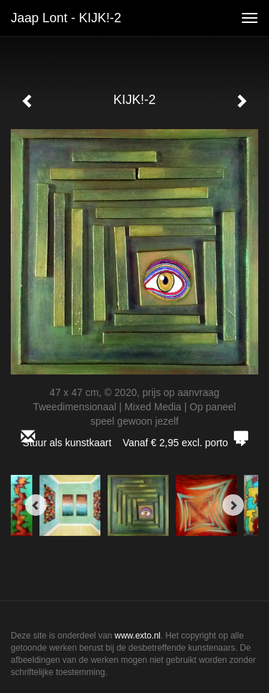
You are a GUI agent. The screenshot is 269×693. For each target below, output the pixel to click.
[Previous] (36, 505)
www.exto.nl (138, 636)
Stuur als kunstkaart (135, 442)
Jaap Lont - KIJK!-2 (66, 18)
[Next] (233, 505)
